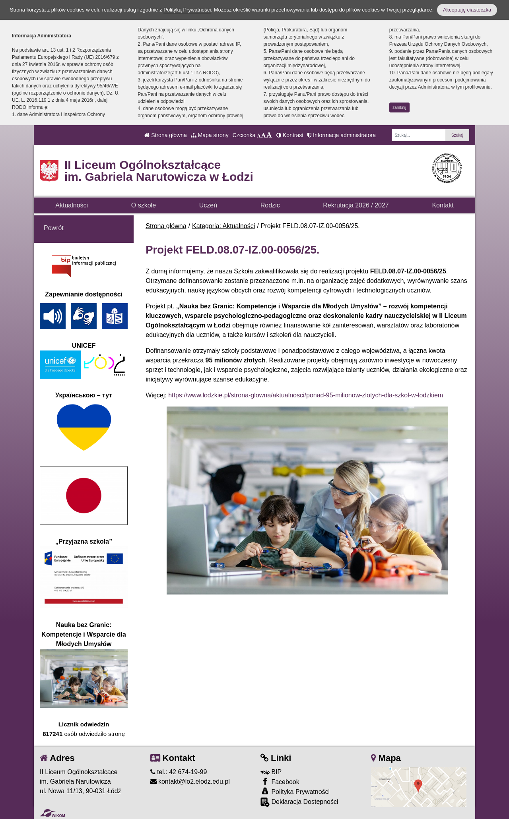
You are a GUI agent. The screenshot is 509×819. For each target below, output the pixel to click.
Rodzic (270, 205)
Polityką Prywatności (187, 10)
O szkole (143, 205)
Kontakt (442, 205)
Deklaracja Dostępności (299, 802)
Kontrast (289, 135)
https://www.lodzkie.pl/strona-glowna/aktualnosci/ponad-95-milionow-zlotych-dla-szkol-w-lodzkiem (305, 395)
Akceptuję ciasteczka (467, 10)
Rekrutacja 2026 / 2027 (356, 205)
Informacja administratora (341, 135)
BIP (271, 772)
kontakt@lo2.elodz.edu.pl (190, 781)
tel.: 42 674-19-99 (178, 772)
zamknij (399, 107)
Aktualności (71, 205)
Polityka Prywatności (295, 791)
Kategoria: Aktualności (223, 226)
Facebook (279, 781)
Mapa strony (210, 135)
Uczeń (208, 205)
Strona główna (165, 135)
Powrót (54, 228)
